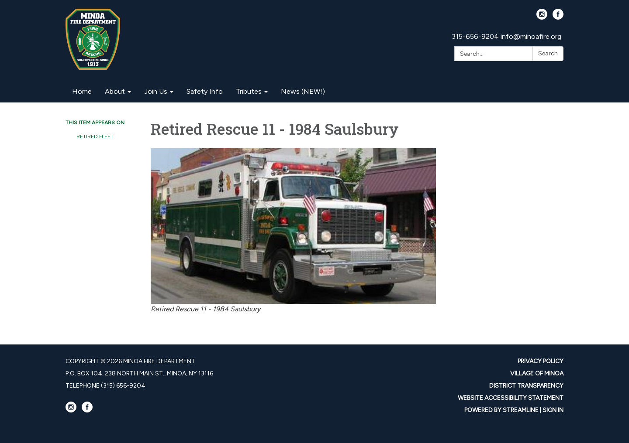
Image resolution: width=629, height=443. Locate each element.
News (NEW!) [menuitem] (303, 91)
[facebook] (558, 17)
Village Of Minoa (536, 373)
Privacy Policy (540, 361)
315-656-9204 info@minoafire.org (506, 36)
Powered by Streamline (501, 410)
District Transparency (526, 385)
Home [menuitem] (82, 91)
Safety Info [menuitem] (205, 91)
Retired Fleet (95, 136)
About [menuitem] (115, 91)
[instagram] (541, 17)
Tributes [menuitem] (249, 91)
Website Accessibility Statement (510, 398)
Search (548, 53)
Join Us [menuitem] (155, 91)
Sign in (553, 410)
